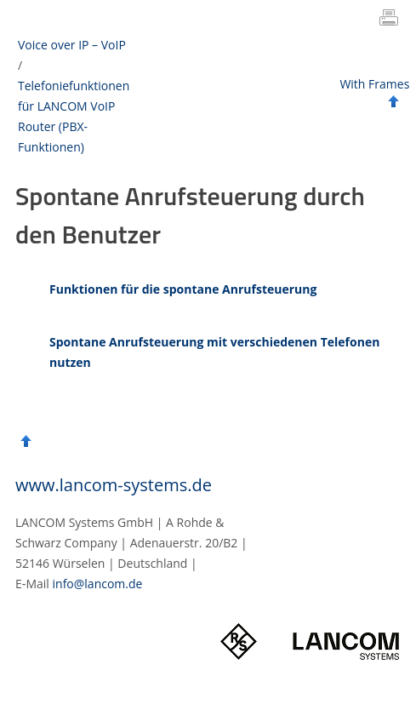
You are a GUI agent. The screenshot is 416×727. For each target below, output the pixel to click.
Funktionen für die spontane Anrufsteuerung (182, 289)
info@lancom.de (98, 583)
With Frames (374, 84)
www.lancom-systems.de (113, 484)
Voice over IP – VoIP (72, 45)
